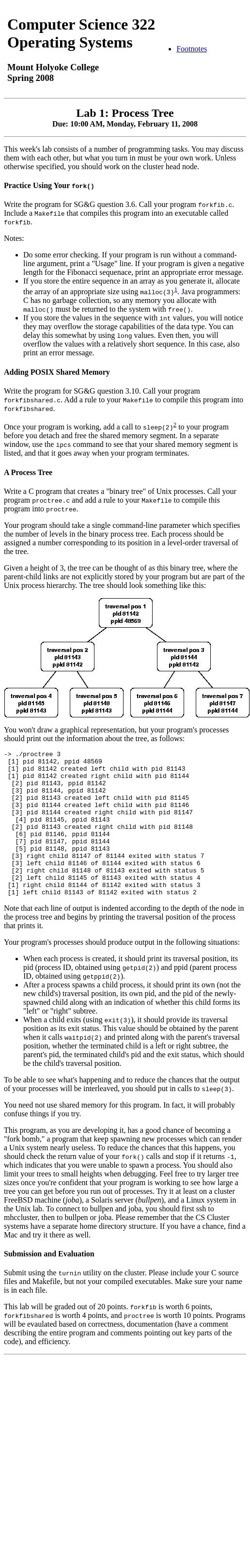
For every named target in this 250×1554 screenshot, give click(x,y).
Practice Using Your (49, 185)
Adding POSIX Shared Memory (57, 372)
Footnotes (191, 49)
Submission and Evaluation (49, 1283)
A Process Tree (28, 472)
